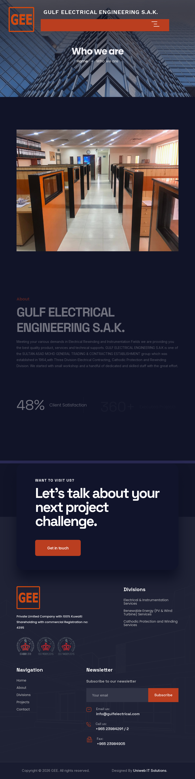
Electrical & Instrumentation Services (146, 602)
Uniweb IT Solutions (149, 770)
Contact (23, 709)
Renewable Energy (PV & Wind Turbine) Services (148, 612)
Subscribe (163, 695)
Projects (23, 702)
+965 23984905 (111, 743)
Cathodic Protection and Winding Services (151, 623)
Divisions (24, 695)
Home (82, 61)
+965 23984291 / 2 (112, 728)
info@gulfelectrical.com (118, 713)
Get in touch (58, 548)
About (21, 687)
